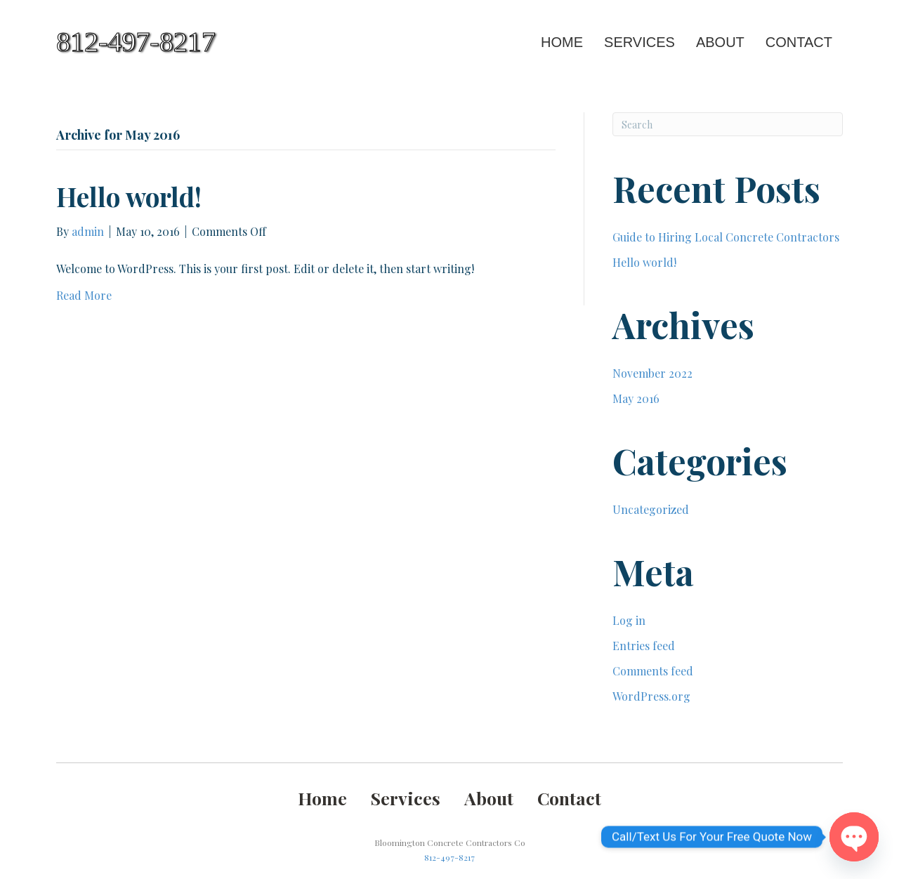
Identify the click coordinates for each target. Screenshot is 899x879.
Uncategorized (650, 509)
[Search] (727, 124)
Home (562, 42)
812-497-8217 (449, 857)
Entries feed (643, 645)
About (720, 42)
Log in (628, 620)
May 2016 (636, 398)
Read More (84, 295)
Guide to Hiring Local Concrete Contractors (725, 237)
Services (639, 42)
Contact (799, 42)
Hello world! (129, 196)
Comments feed (652, 670)
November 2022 (652, 373)
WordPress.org (651, 696)
